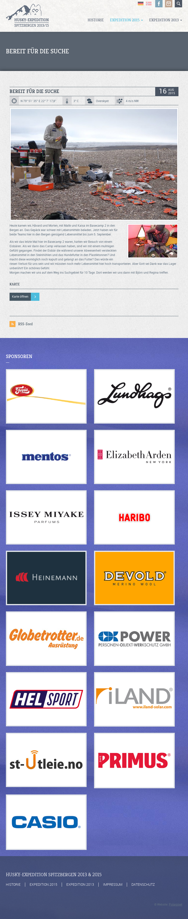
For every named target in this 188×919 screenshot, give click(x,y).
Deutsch (140, 3)
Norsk (149, 3)
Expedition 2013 (165, 20)
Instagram (168, 3)
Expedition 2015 (126, 20)
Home (27, 16)
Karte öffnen (20, 296)
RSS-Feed (25, 324)
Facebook (159, 3)
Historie (96, 20)
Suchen (178, 3)
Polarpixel (175, 904)
